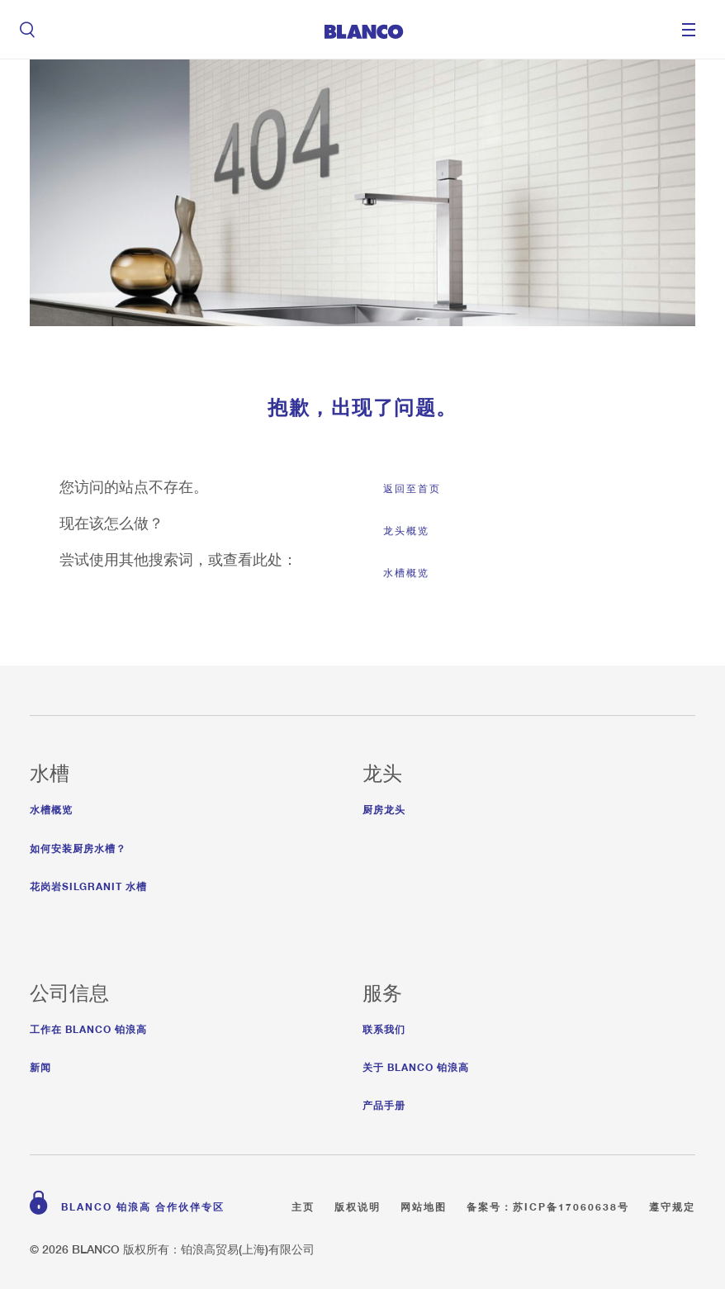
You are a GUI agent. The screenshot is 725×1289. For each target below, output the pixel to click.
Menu (688, 29)
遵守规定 (672, 1204)
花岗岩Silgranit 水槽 (88, 884)
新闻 (40, 1064)
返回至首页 (412, 488)
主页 (303, 1204)
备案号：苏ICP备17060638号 (548, 1204)
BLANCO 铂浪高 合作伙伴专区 (143, 1204)
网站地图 (423, 1204)
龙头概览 (406, 530)
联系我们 (383, 1026)
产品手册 (383, 1102)
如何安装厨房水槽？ (78, 846)
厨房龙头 (383, 807)
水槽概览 (406, 572)
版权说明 (357, 1204)
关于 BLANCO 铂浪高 (415, 1064)
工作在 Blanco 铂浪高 (88, 1026)
